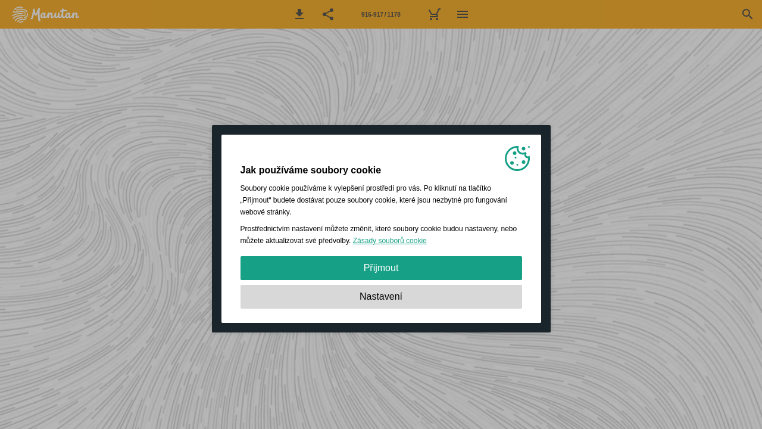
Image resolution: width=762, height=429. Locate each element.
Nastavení (381, 296)
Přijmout (381, 268)
